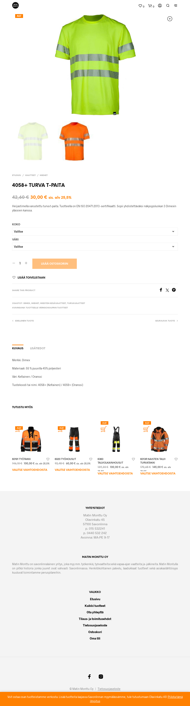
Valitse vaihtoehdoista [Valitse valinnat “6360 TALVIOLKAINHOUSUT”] (115, 473)
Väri (15, 239)
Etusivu (16, 175)
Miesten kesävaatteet (53, 303)
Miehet (44, 175)
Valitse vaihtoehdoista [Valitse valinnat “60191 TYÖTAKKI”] (29, 470)
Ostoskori (95, 631)
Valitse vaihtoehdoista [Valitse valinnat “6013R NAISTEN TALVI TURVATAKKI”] (157, 473)
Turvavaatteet (76, 303)
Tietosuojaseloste (95, 625)
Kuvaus (17, 348)
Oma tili (95, 638)
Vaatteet (30, 175)
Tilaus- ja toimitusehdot (95, 618)
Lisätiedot (37, 348)
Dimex (26, 303)
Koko (16, 224)
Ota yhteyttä (95, 612)
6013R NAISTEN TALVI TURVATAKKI (153, 460)
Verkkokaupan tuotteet (53, 308)
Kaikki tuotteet (95, 605)
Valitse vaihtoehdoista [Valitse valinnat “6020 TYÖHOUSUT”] (72, 470)
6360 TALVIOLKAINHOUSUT (110, 460)
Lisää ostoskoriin (54, 263)
